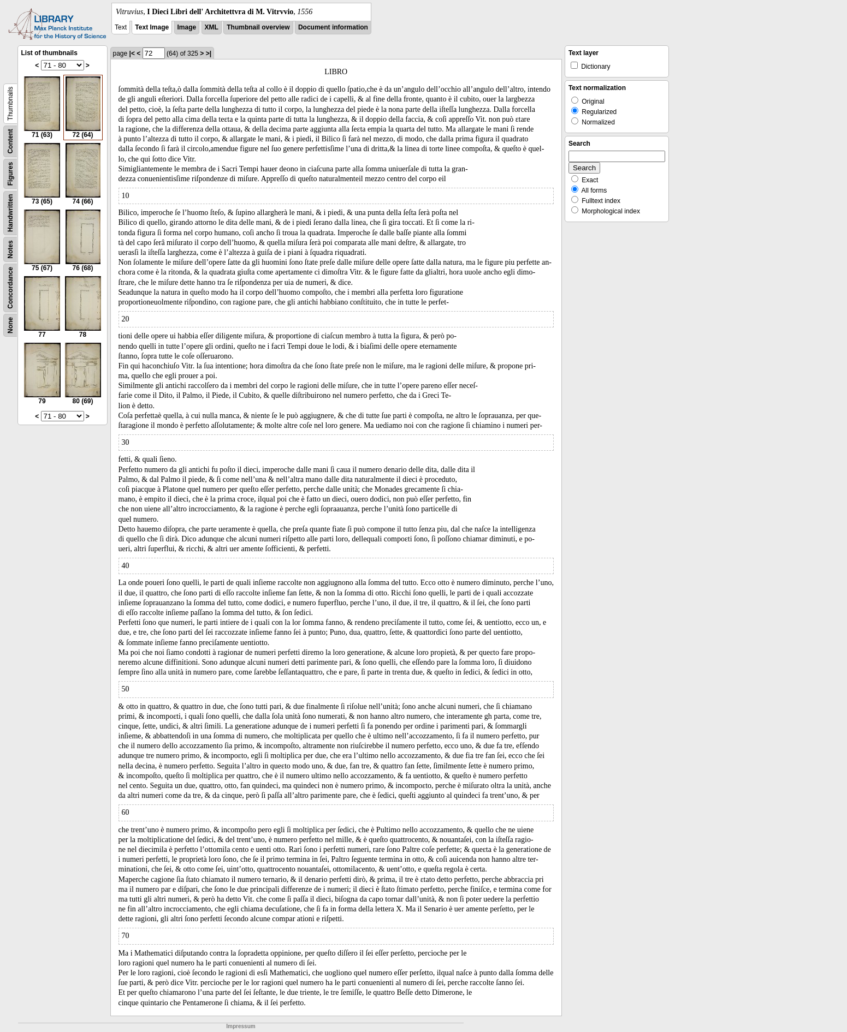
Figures (10, 174)
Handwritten (10, 213)
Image (187, 27)
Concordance (10, 288)
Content (10, 141)
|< (132, 53)
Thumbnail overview (258, 27)
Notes (10, 249)
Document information (333, 27)
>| (208, 53)
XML (211, 27)
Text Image (152, 27)
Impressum (240, 1026)
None (10, 325)
